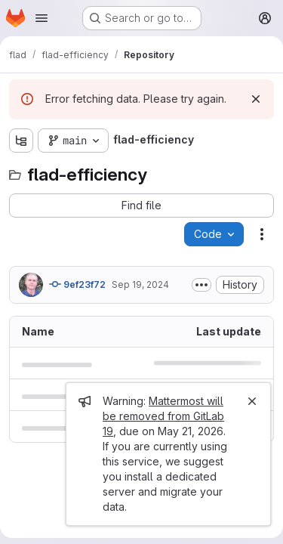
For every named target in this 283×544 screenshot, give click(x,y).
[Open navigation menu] (41, 18)
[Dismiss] (256, 99)
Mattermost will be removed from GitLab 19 (163, 415)
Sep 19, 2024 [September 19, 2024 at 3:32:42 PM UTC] (140, 284)
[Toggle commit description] (201, 285)
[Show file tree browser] (21, 140)
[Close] (252, 401)
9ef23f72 (77, 284)
